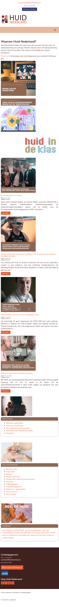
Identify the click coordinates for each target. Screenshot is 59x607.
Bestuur (9, 474)
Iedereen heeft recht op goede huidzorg (16, 373)
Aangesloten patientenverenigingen (20, 479)
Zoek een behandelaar (14, 425)
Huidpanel (10, 433)
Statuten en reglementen (16, 489)
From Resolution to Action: (11, 195)
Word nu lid (5, 56)
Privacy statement (6, 593)
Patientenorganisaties (14, 423)
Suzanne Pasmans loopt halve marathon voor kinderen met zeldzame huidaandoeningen (28, 255)
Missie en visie (11, 469)
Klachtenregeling (25, 593)
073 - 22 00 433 (29, 6)
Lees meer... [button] (5, 213)
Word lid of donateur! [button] (29, 9)
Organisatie (10, 471)
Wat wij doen (11, 494)
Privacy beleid (11, 491)
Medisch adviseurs (13, 477)
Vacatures (9, 482)
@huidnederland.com (29, 3)
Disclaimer (16, 593)
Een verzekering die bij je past (17, 428)
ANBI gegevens (12, 484)
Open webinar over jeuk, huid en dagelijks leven (20, 314)
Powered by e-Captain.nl (8, 600)
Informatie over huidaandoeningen (19, 430)
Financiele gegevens (14, 487)
